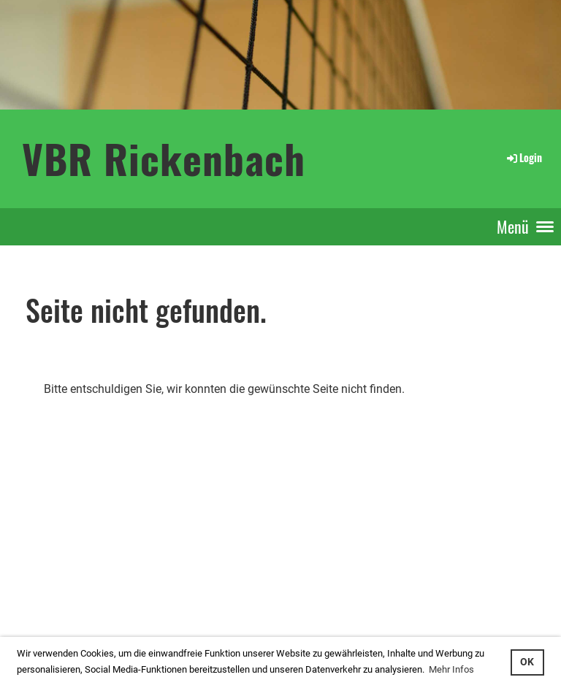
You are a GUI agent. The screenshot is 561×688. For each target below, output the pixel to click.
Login (523, 157)
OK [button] (527, 662)
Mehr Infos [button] (451, 669)
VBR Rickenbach (163, 158)
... (61, 600)
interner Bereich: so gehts (57, 583)
